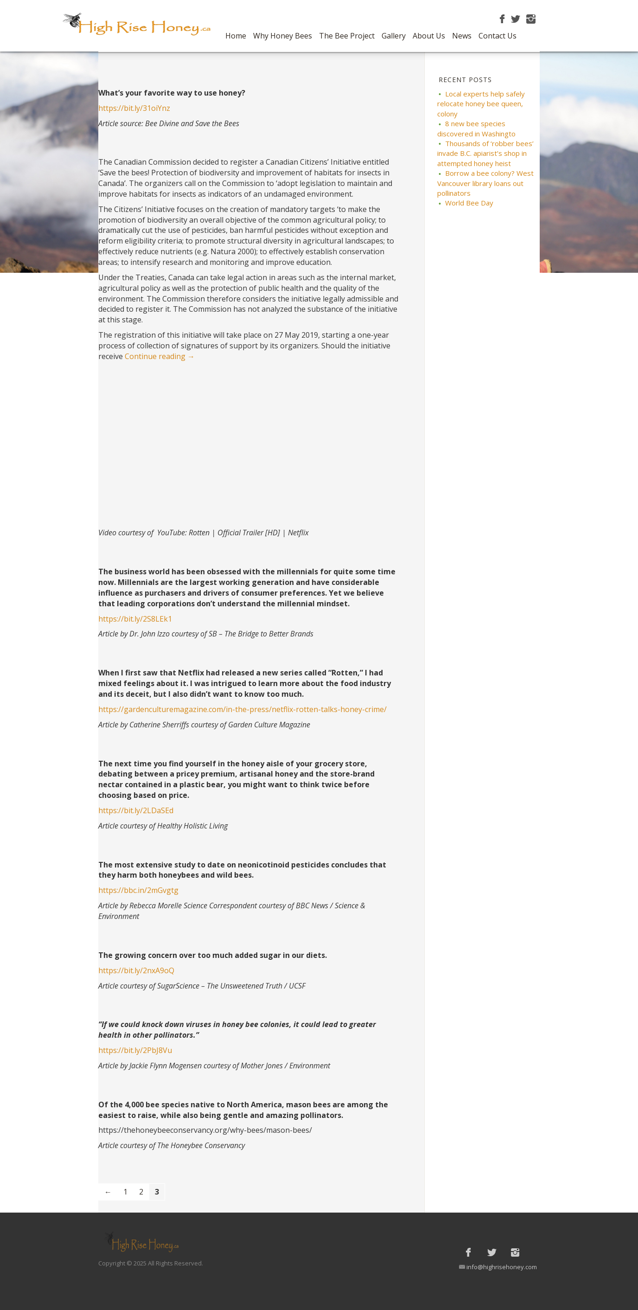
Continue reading (160, 356)
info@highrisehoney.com (501, 1267)
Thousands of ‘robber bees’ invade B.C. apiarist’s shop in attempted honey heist (485, 153)
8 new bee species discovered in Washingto (476, 128)
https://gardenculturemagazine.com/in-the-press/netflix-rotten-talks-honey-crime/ (242, 709)
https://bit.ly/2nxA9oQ (136, 970)
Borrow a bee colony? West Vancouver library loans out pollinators (485, 183)
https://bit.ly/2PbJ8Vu (135, 1050)
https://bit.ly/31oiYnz (134, 108)
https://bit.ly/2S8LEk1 (135, 619)
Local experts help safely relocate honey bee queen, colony (481, 103)
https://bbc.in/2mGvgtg (138, 890)
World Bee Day (469, 202)
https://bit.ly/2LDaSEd (135, 810)
